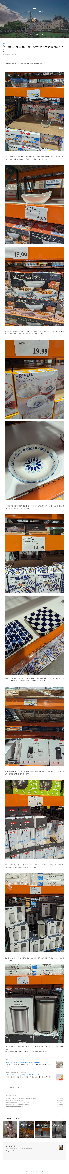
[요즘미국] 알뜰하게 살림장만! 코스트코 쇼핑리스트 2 (17, 1102)
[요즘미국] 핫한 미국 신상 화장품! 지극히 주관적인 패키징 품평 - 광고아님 (21, 1098)
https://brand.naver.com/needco (14, 1072)
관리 (43, 34)
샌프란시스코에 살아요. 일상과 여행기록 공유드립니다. (19, 1148)
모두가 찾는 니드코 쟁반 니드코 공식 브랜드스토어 (23, 1075)
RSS (37, 34)
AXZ (34, 1171)
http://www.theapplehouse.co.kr (14, 1060)
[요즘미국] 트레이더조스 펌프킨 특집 (13, 1100)
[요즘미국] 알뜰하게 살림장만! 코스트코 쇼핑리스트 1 (17, 1104)
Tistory (43, 1171)
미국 (4, 44)
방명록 (32, 34)
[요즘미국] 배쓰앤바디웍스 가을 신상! (13, 1106)
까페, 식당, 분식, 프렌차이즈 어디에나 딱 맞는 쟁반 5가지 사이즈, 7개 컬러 (29, 1077)
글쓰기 (26, 34)
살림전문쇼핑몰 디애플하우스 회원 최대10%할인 (23, 1062)
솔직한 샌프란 (34, 13)
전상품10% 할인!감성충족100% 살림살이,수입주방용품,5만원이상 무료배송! (28, 1065)
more (64, 1119)
